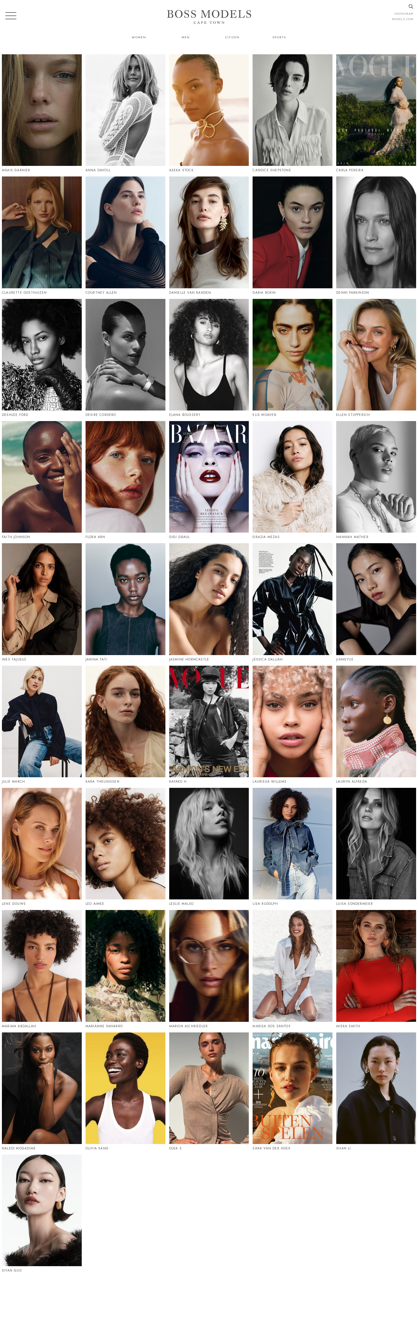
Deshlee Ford (15, 414)
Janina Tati (96, 659)
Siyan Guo (12, 1270)
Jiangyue (345, 659)
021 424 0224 (264, 1296)
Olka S (175, 1148)
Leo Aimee (95, 903)
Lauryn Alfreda (351, 781)
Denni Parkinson (352, 292)
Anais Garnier (16, 170)
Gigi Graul (179, 537)
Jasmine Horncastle (189, 659)
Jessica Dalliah (268, 659)
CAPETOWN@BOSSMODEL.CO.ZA (321, 1296)
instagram (403, 13)
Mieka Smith (348, 1026)
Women (139, 37)
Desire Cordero (101, 414)
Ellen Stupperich (353, 414)
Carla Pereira (350, 170)
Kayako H (178, 781)
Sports (279, 37)
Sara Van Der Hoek (271, 1148)
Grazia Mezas (266, 537)
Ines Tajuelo (14, 659)
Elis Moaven (264, 414)
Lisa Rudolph (265, 903)
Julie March (13, 781)
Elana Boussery (185, 414)
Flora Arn (95, 537)
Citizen (232, 37)
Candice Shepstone (272, 170)
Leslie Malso (181, 903)
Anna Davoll (98, 170)
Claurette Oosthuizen (24, 292)
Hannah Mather (352, 537)
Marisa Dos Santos (271, 1026)
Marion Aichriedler (188, 1026)
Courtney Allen (101, 292)
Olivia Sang (97, 1148)
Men (186, 37)
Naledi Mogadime (19, 1148)
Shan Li (343, 1148)
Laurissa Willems (270, 781)
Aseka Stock (181, 170)
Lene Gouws (14, 903)
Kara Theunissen (103, 781)
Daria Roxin (264, 292)
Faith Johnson (16, 537)
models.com (402, 19)
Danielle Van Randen (190, 292)
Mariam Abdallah (19, 1026)
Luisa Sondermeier (354, 903)
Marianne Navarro (104, 1026)
